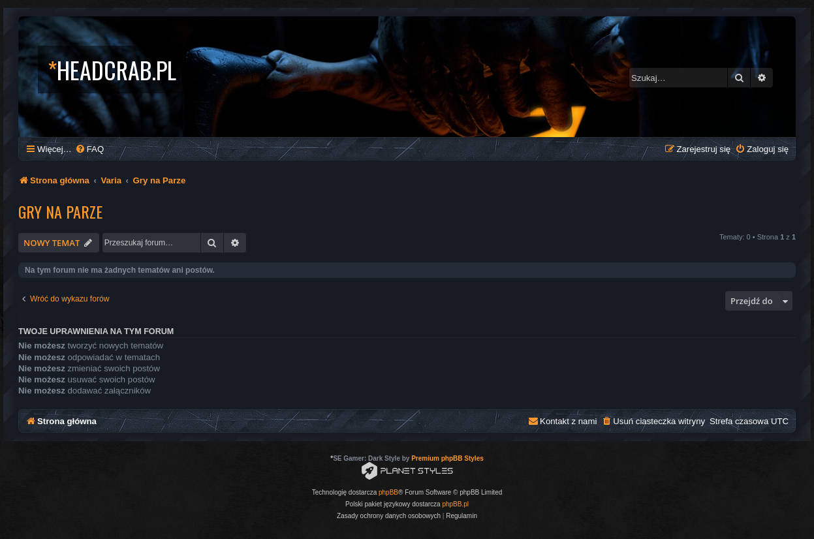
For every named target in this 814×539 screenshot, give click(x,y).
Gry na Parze (60, 211)
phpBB (388, 492)
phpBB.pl (455, 504)
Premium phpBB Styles (447, 458)
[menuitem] (89, 149)
